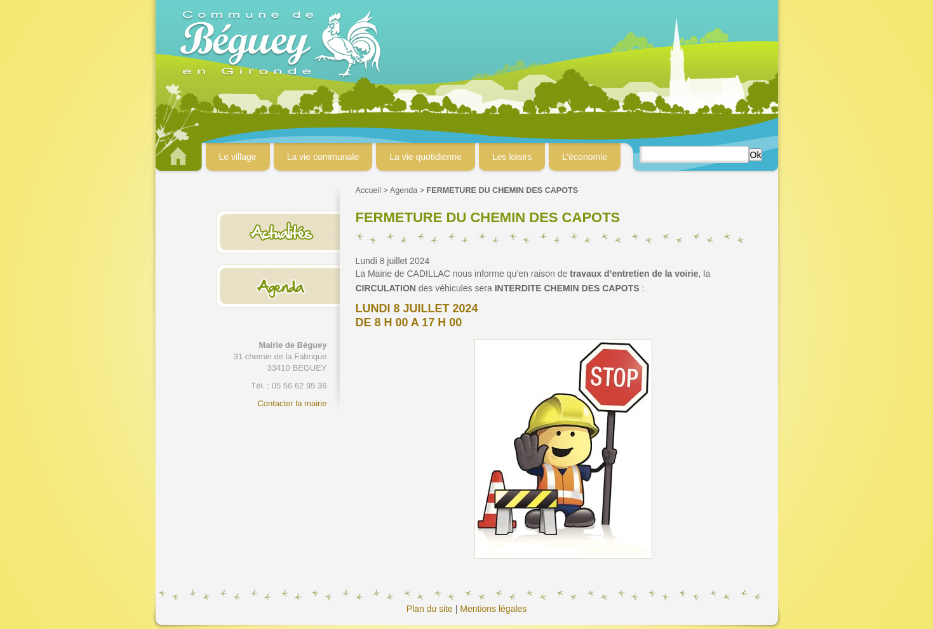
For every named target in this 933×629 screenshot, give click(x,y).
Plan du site (429, 609)
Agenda (403, 190)
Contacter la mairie (291, 403)
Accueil (369, 190)
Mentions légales (493, 609)
